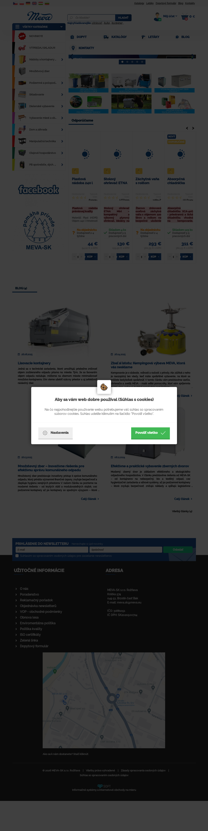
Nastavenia (55, 432)
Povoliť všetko (150, 432)
